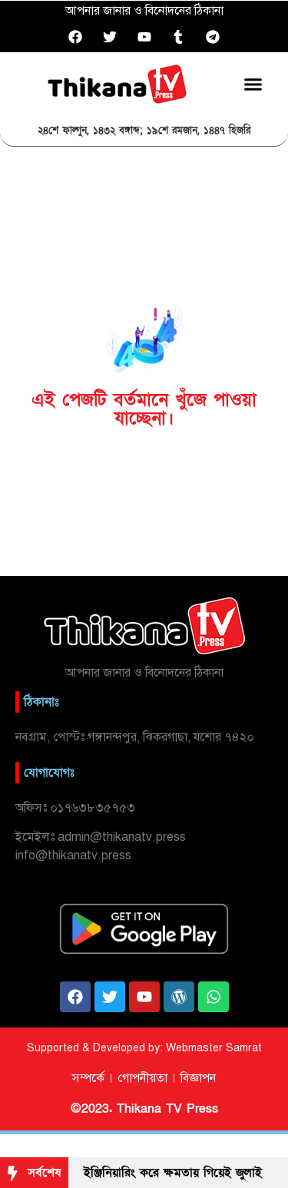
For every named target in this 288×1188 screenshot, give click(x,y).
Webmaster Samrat (214, 1047)
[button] (253, 83)
